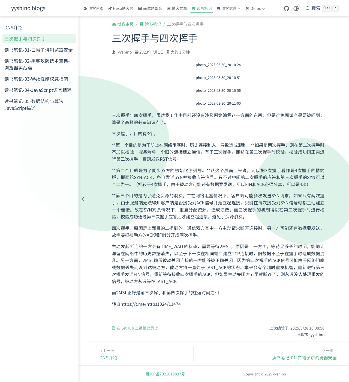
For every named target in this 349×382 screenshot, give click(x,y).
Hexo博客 (121, 8)
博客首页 (93, 8)
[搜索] (322, 8)
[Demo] (256, 8)
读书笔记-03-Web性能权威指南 (36, 78)
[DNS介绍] (145, 353)
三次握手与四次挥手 (25, 38)
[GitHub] (286, 8)
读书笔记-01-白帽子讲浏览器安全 (38, 49)
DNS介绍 (13, 27)
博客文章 (177, 8)
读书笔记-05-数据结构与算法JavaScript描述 (34, 104)
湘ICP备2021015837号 (165, 374)
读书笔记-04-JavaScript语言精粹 (38, 90)
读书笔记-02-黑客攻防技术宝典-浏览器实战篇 (37, 64)
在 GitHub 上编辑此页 (135, 328)
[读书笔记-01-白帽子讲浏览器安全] (267, 353)
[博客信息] (228, 8)
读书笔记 (201, 8)
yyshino (125, 52)
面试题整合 (150, 8)
